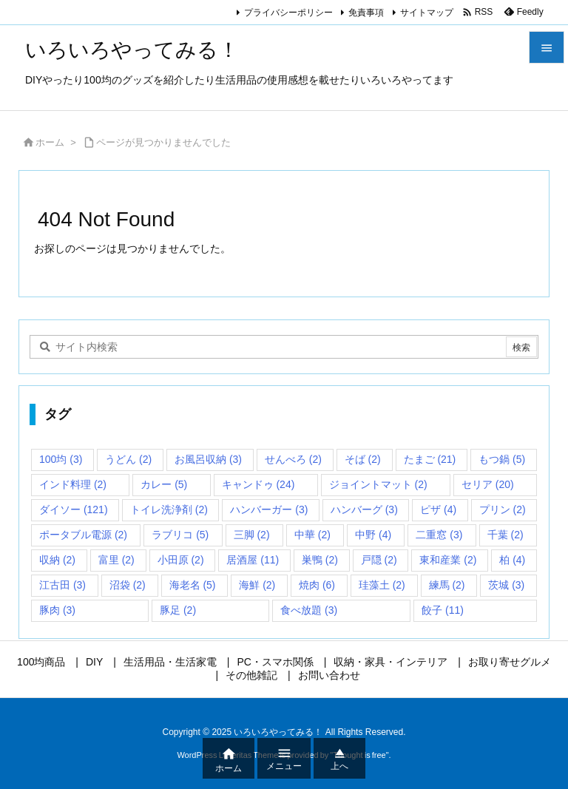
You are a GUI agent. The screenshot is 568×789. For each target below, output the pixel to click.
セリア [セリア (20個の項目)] (488, 484)
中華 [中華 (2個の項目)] (312, 535)
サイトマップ (426, 12)
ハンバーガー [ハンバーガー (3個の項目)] (269, 509)
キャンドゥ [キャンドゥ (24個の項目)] (258, 484)
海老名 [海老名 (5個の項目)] (192, 585)
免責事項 (366, 12)
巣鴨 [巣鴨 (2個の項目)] (320, 560)
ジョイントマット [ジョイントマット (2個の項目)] (378, 484)
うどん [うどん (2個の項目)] (128, 459)
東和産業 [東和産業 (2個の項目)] (447, 560)
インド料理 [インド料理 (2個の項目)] (72, 484)
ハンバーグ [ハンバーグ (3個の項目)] (364, 509)
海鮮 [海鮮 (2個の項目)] (257, 585)
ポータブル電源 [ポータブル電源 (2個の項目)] (83, 535)
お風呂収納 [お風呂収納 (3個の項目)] (208, 459)
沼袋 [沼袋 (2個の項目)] (127, 585)
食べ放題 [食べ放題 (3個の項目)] (308, 610)
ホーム (50, 142)
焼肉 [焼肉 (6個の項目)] (317, 585)
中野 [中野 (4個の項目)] (373, 535)
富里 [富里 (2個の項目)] (116, 560)
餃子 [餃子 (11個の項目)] (443, 610)
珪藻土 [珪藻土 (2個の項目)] (382, 585)
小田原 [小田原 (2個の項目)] (181, 560)
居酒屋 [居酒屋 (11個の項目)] (252, 560)
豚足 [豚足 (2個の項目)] (178, 610)
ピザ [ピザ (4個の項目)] (438, 509)
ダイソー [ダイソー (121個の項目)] (73, 509)
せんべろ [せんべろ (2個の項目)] (293, 459)
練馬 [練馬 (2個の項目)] (447, 585)
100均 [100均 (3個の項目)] (60, 459)
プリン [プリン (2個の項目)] (502, 509)
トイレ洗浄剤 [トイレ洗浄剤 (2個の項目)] (169, 509)
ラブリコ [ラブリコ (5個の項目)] (180, 535)
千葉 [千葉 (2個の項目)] (505, 535)
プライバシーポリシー (288, 12)
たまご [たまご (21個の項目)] (430, 459)
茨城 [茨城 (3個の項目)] (506, 585)
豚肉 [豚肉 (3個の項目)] (57, 610)
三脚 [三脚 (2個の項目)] (252, 535)
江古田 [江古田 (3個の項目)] (62, 585)
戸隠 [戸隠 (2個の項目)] (379, 560)
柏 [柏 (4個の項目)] (512, 560)
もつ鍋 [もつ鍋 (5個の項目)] (502, 459)
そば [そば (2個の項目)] (363, 459)
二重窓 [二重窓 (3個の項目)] (439, 535)
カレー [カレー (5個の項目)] (164, 484)
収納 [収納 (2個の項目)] (57, 560)
